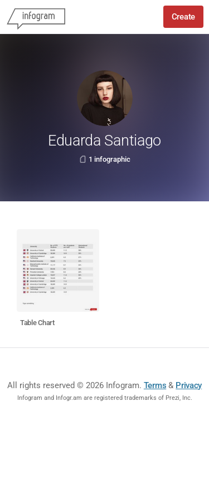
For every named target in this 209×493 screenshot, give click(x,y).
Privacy (189, 385)
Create (183, 17)
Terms (155, 385)
